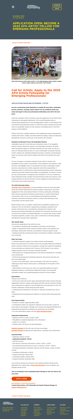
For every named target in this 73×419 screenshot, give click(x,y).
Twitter (23, 412)
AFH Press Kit (64, 414)
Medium (23, 415)
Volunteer (37, 414)
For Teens (37, 407)
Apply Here (21, 379)
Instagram (24, 409)
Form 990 (63, 409)
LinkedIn (23, 414)
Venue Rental (38, 409)
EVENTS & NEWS (51, 407)
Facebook (24, 407)
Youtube (23, 411)
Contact (36, 415)
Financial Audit (65, 407)
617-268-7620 (6, 411)
